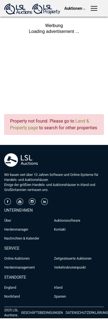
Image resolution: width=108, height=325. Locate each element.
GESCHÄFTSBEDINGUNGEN (42, 313)
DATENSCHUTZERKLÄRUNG (87, 313)
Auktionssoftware (67, 221)
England (10, 288)
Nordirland (12, 296)
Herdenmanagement (19, 267)
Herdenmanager (16, 229)
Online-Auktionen (17, 259)
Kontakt (59, 229)
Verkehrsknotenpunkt (70, 267)
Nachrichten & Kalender (21, 238)
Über (7, 221)
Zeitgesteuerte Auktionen (72, 259)
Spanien (60, 296)
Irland (58, 288)
